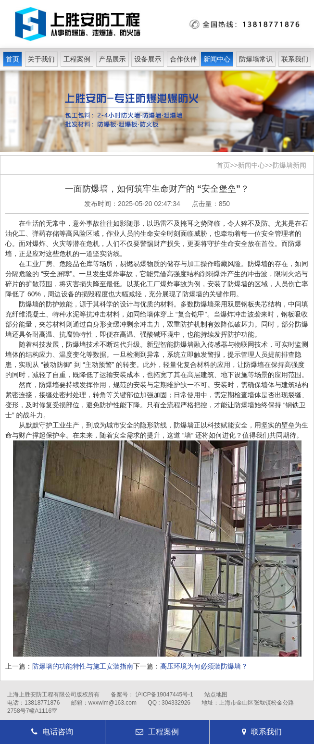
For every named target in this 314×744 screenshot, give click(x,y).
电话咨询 (52, 732)
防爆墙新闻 (289, 165)
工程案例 (76, 59)
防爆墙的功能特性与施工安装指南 (82, 666)
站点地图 (215, 694)
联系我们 (294, 59)
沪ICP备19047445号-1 (164, 694)
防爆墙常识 (256, 59)
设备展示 (147, 59)
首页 (12, 59)
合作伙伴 (183, 59)
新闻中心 (216, 59)
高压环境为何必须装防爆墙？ (204, 666)
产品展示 (112, 59)
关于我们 (41, 59)
